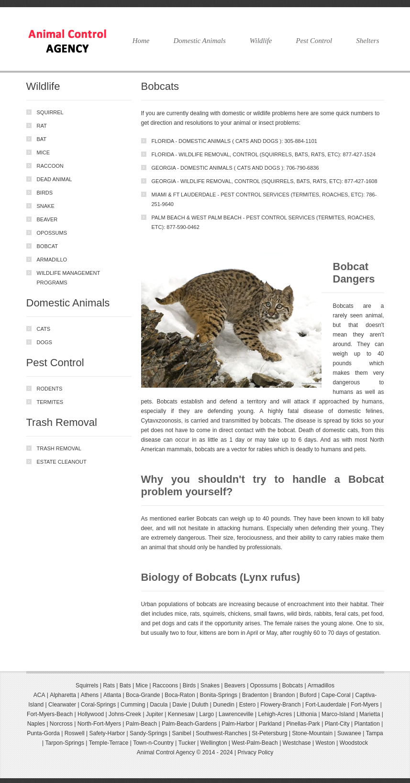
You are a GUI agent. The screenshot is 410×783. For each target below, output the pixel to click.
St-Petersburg (270, 733)
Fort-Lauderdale (325, 704)
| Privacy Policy (253, 752)
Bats (125, 685)
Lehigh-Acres (275, 714)
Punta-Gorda (43, 733)
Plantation (366, 723)
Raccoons (165, 685)
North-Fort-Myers (99, 723)
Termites (50, 402)
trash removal (59, 448)
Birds (45, 193)
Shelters (367, 40)
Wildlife (261, 40)
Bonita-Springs (218, 695)
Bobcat (47, 246)
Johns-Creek (125, 714)
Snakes (210, 685)
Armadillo (52, 259)
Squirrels (87, 685)
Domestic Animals (199, 40)
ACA (39, 695)
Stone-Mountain (312, 733)
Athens (90, 695)
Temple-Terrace (109, 743)
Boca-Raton (180, 695)
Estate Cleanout (62, 462)
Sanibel (181, 733)
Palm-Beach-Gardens (189, 723)
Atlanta (112, 695)
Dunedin (223, 704)
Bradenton (255, 695)
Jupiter (154, 714)
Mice (43, 152)
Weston (325, 743)
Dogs (44, 342)
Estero (247, 704)
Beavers (234, 685)
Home (141, 40)
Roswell (75, 733)
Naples (36, 723)
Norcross (61, 723)
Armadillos (321, 685)
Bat (42, 139)
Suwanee (349, 733)
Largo (206, 714)
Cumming (133, 704)
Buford (307, 695)
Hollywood (91, 714)
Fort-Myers (364, 704)
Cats (44, 329)
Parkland (270, 723)
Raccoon (50, 166)
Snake (46, 206)
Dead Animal (54, 179)
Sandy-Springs (148, 733)
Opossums (52, 233)
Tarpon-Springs (64, 743)
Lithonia (307, 714)
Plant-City (337, 723)
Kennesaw (181, 714)
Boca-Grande (143, 695)
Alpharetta (63, 695)
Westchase (297, 743)
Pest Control (314, 40)
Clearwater (62, 704)
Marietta (369, 714)
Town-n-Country (153, 743)
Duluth (200, 704)
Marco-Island (338, 714)
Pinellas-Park (303, 723)
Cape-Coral (335, 695)
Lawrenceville (236, 714)
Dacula (158, 704)
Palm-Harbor (238, 723)
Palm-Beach (141, 723)
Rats (109, 685)
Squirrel (50, 112)
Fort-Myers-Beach (50, 714)
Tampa (374, 733)
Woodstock (354, 743)
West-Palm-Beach (254, 743)
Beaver (47, 219)
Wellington (213, 743)
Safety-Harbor (107, 733)
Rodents (50, 389)
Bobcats (292, 685)
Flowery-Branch (280, 704)
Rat (42, 126)
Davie (179, 704)
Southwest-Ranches (221, 733)
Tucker (187, 743)
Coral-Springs (98, 704)
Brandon (284, 695)
